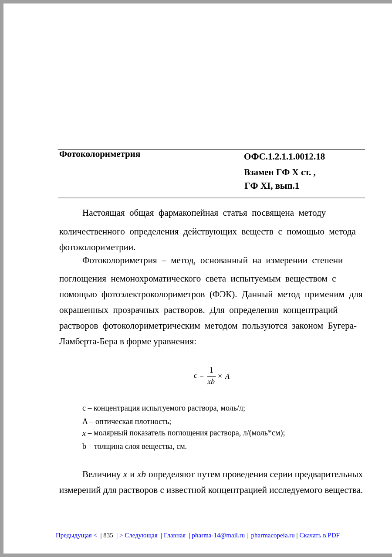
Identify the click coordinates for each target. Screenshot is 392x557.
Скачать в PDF (319, 535)
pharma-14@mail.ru (218, 535)
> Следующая (137, 535)
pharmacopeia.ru (272, 535)
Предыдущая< (76, 535)
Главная (175, 535)
